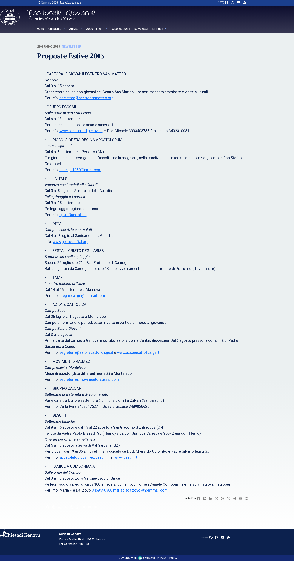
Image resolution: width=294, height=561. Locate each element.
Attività (75, 29)
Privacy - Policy (167, 558)
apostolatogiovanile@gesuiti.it (84, 457)
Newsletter (141, 29)
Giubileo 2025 (121, 29)
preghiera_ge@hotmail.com (82, 295)
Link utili (159, 29)
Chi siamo (56, 29)
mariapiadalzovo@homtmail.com (140, 490)
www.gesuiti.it (125, 457)
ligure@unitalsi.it (73, 214)
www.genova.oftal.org (70, 241)
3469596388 (102, 490)
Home (41, 29)
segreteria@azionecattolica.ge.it (86, 352)
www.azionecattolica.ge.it (138, 352)
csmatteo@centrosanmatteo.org (86, 98)
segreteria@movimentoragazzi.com (89, 379)
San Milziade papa (70, 2)
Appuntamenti (97, 29)
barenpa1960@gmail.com (80, 170)
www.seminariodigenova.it (81, 131)
